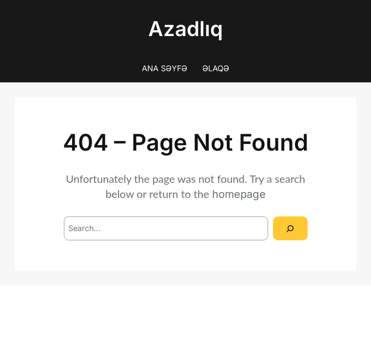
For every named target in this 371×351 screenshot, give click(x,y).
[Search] (290, 228)
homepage (239, 194)
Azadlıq (185, 28)
